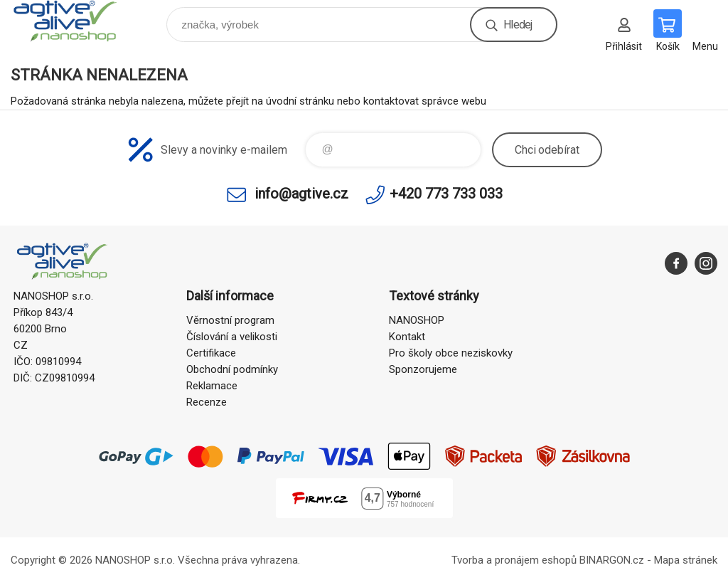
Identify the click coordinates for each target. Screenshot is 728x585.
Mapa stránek (685, 560)
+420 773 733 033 (446, 193)
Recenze (206, 402)
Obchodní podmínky (232, 369)
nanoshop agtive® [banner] (73, 21)
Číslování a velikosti (231, 336)
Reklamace (211, 385)
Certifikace (211, 353)
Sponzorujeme (423, 369)
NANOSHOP (416, 320)
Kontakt (407, 336)
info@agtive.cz (301, 193)
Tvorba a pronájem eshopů (514, 560)
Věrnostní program (230, 320)
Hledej (517, 24)
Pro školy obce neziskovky (451, 353)
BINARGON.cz (611, 560)
